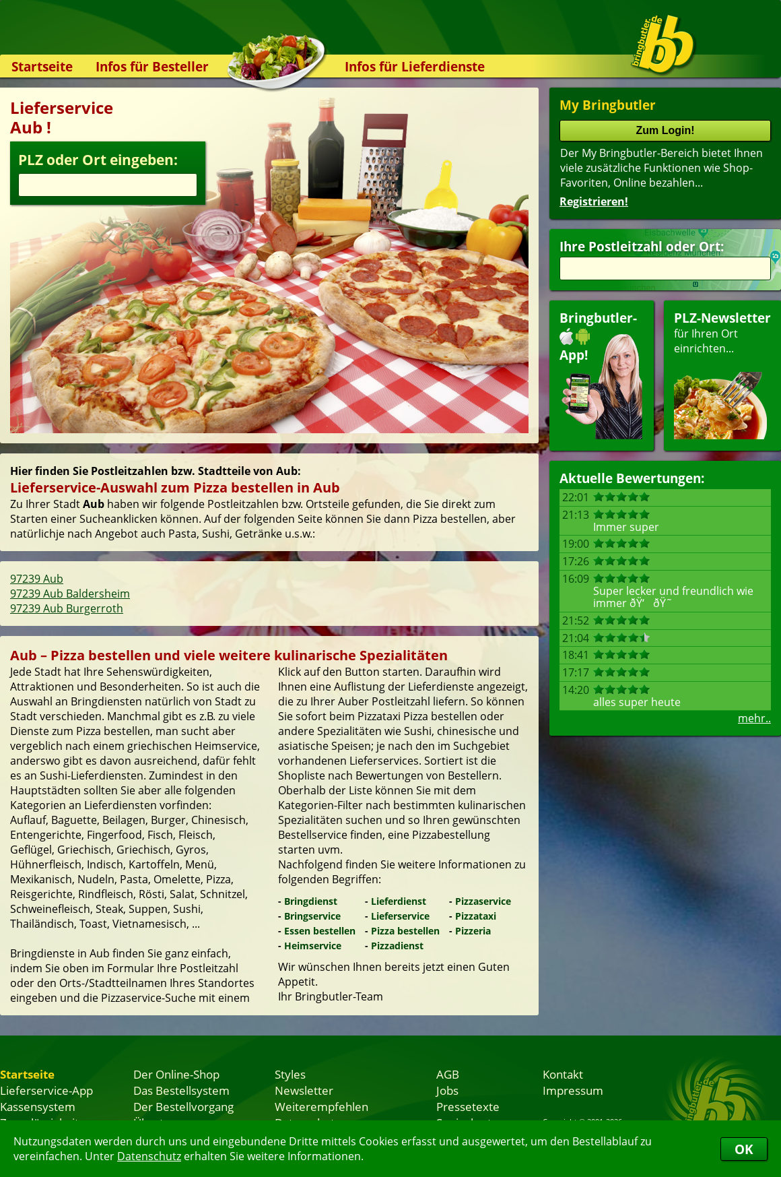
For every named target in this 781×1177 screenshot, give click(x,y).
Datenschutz (149, 1156)
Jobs (447, 1090)
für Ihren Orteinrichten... (722, 374)
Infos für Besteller (152, 66)
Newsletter (304, 1090)
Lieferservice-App (46, 1090)
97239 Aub (36, 578)
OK (744, 1149)
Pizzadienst (397, 945)
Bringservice (312, 916)
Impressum (573, 1090)
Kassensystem (37, 1106)
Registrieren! (593, 201)
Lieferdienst (398, 901)
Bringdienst (310, 901)
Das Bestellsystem (181, 1090)
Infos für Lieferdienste (415, 66)
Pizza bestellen (405, 930)
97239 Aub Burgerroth (66, 608)
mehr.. (754, 718)
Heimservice (312, 945)
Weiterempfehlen (321, 1106)
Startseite (42, 66)
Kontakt (563, 1074)
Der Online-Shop (176, 1074)
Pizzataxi (475, 916)
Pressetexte (468, 1106)
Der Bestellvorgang (183, 1106)
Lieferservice (400, 916)
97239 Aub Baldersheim (70, 593)
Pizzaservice (483, 901)
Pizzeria (473, 930)
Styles (290, 1074)
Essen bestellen (319, 930)
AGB (447, 1074)
